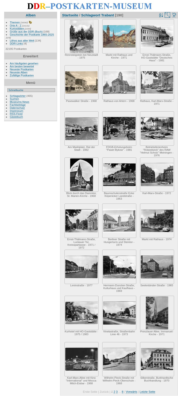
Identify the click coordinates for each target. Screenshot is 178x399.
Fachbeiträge (18, 104)
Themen (15, 22)
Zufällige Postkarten (22, 75)
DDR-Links (16, 43)
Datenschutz (17, 107)
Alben (31, 15)
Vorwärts (131, 391)
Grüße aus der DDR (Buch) (26, 31)
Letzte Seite (147, 391)
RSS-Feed (16, 113)
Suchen (14, 98)
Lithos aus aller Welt (22, 40)
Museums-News (19, 101)
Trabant (107, 15)
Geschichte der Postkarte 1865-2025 (32, 34)
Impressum (16, 110)
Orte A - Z (15, 25)
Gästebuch (16, 116)
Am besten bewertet (22, 66)
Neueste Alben (19, 72)
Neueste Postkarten (22, 69)
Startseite (70, 15)
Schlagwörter (18, 95)
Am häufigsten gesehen (24, 63)
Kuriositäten (17, 28)
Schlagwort (90, 15)
